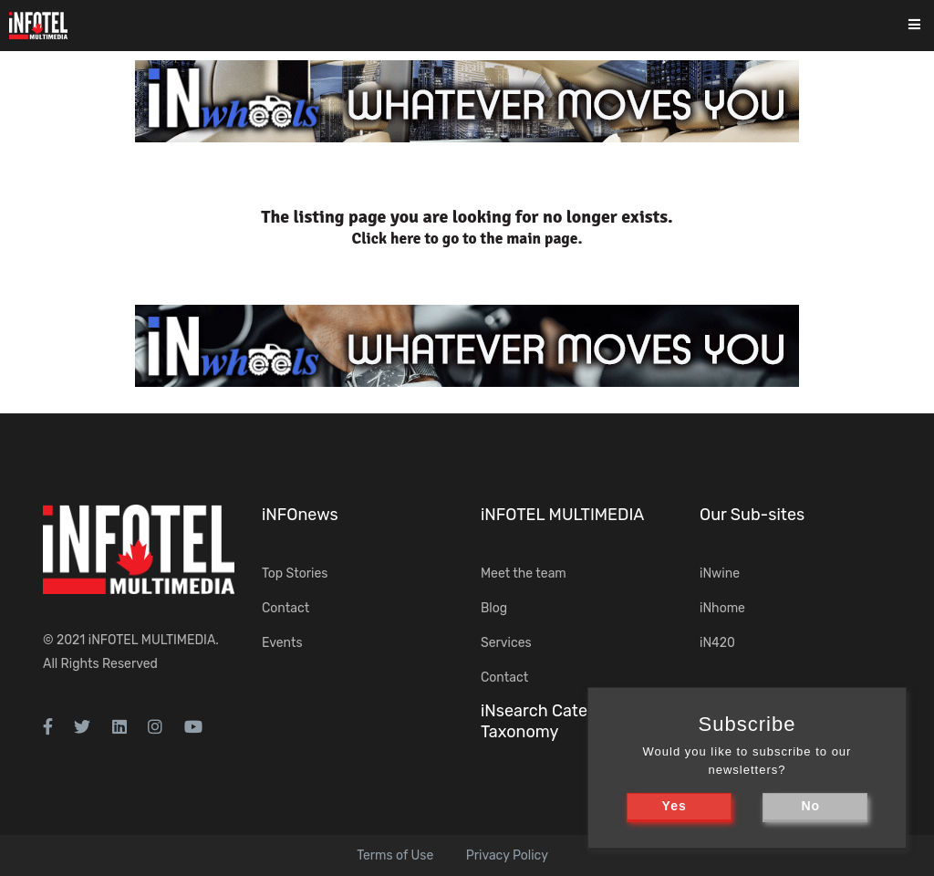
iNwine (720, 573)
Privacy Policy (507, 855)
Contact (285, 608)
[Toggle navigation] (926, 26)
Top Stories (294, 573)
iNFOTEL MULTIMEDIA (152, 640)
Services (506, 643)
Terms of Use (395, 855)
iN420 (717, 643)
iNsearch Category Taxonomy (551, 721)
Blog (494, 608)
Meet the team (523, 573)
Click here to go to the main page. (467, 238)
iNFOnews (300, 515)
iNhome (722, 608)
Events (282, 643)
